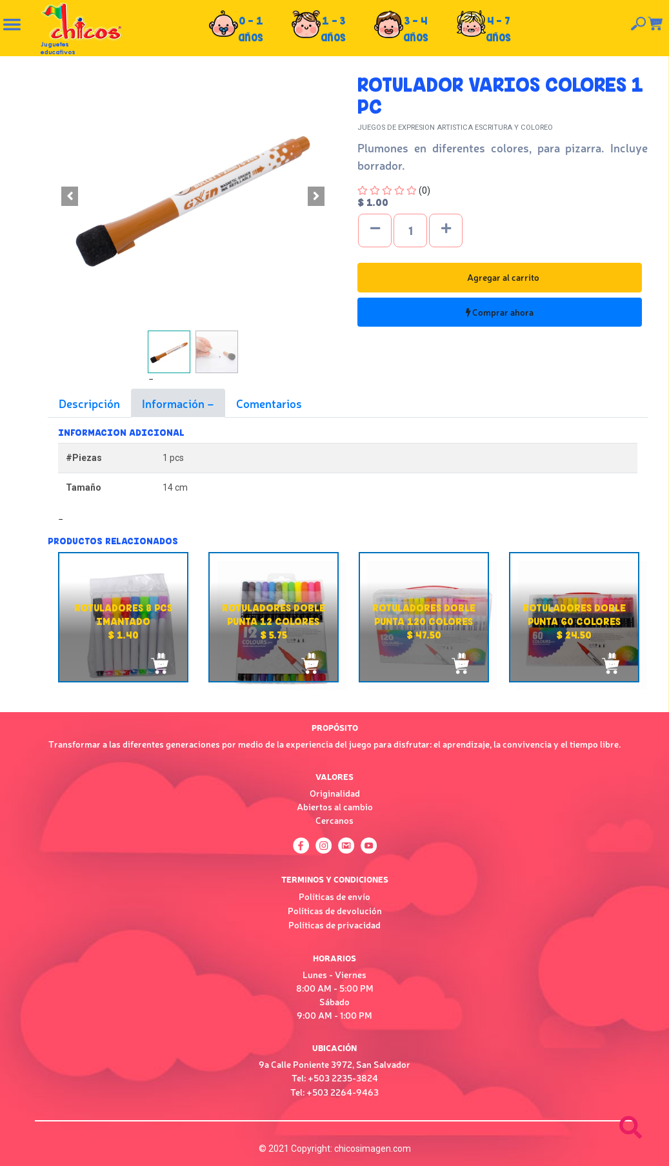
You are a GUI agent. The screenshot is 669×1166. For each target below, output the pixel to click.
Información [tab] (174, 403)
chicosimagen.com (372, 1148)
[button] (70, 196)
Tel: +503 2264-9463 (334, 1092)
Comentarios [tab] (269, 403)
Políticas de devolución (335, 910)
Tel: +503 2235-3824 (335, 1077)
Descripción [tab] (89, 403)
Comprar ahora (500, 312)
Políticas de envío (334, 896)
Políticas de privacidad (334, 924)
